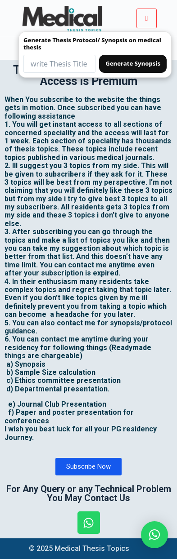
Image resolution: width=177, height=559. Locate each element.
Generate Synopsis (132, 63)
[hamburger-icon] (146, 18)
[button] (154, 534)
